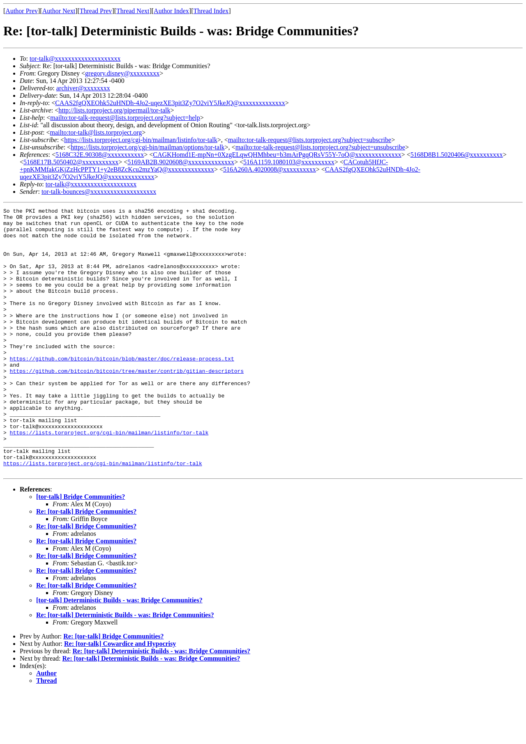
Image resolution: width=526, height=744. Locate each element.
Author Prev (21, 10)
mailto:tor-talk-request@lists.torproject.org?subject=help (125, 117)
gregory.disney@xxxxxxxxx (122, 73)
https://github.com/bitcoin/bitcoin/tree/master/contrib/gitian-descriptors (127, 404)
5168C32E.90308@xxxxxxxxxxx (99, 154)
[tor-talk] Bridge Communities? (80, 549)
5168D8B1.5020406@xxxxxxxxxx (457, 154)
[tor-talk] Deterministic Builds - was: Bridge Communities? (119, 653)
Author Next (58, 10)
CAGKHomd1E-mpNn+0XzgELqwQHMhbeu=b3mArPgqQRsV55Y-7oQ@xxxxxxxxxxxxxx (277, 154)
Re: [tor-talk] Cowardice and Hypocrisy (120, 696)
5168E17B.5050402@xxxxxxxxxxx (70, 161)
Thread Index (211, 10)
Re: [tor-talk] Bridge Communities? (86, 564)
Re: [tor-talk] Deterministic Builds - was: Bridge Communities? (125, 667)
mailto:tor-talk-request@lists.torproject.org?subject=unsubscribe (320, 147)
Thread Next (132, 10)
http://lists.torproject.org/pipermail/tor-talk (114, 110)
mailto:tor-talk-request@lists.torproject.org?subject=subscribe (309, 139)
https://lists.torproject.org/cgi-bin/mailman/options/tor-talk (147, 147)
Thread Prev (96, 10)
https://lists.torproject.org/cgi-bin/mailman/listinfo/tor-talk (140, 139)
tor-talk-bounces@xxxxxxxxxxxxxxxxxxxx (99, 191)
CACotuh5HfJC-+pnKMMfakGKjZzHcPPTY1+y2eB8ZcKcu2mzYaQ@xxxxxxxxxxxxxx (204, 165)
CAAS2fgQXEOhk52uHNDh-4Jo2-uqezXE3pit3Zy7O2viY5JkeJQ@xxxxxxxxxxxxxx (170, 102)
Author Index (171, 10)
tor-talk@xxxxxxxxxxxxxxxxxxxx (75, 58)
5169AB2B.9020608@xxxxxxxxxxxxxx (180, 161)
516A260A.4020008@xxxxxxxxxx (269, 169)
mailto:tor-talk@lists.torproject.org (96, 132)
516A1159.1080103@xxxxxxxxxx (289, 161)
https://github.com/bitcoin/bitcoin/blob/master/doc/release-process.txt (122, 389)
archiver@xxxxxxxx (83, 88)
